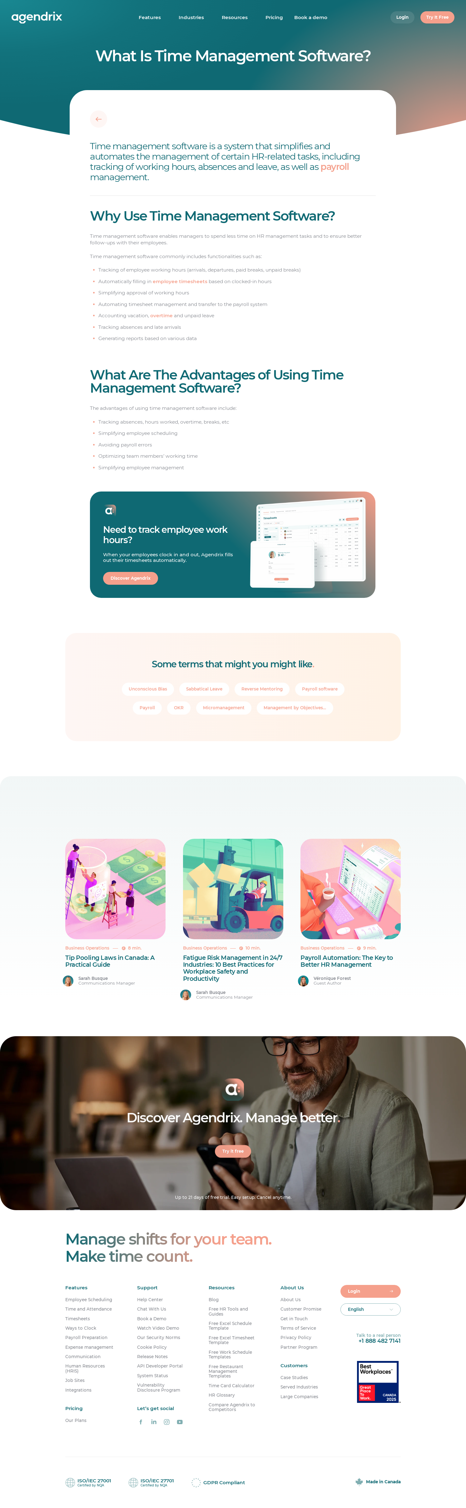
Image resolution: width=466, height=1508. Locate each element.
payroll (335, 166)
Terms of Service (298, 1328)
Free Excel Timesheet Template (232, 1340)
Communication (83, 1356)
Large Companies (299, 1396)
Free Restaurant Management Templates (226, 1371)
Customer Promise (300, 1309)
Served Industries (299, 1387)
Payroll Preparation (86, 1337)
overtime (162, 315)
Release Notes (152, 1356)
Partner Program (298, 1347)
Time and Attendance (88, 1309)
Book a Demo (151, 1319)
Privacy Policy (295, 1337)
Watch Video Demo (158, 1328)
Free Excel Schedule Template (230, 1326)
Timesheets (77, 1319)
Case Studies (294, 1377)
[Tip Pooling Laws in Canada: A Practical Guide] (115, 920)
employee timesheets (180, 281)
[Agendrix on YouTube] (179, 1422)
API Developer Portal (160, 1366)
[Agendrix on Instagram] (167, 1422)
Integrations (78, 1390)
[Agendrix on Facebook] (141, 1422)
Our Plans (76, 1420)
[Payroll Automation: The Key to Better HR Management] (350, 920)
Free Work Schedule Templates (230, 1354)
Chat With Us (151, 1309)
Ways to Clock (80, 1328)
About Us (290, 1299)
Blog (214, 1299)
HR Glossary (222, 1395)
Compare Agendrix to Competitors (232, 1407)
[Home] (48, 18)
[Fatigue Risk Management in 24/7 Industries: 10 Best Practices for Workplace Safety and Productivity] (233, 920)
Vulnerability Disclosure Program (158, 1387)
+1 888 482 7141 (380, 1340)
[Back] (98, 119)
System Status (152, 1375)
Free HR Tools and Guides (228, 1311)
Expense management (89, 1347)
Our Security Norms (158, 1337)
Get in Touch (294, 1319)
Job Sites (75, 1380)
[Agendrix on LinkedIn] (153, 1422)
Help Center (150, 1299)
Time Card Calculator (232, 1385)
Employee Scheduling (88, 1299)
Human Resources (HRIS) (85, 1368)
